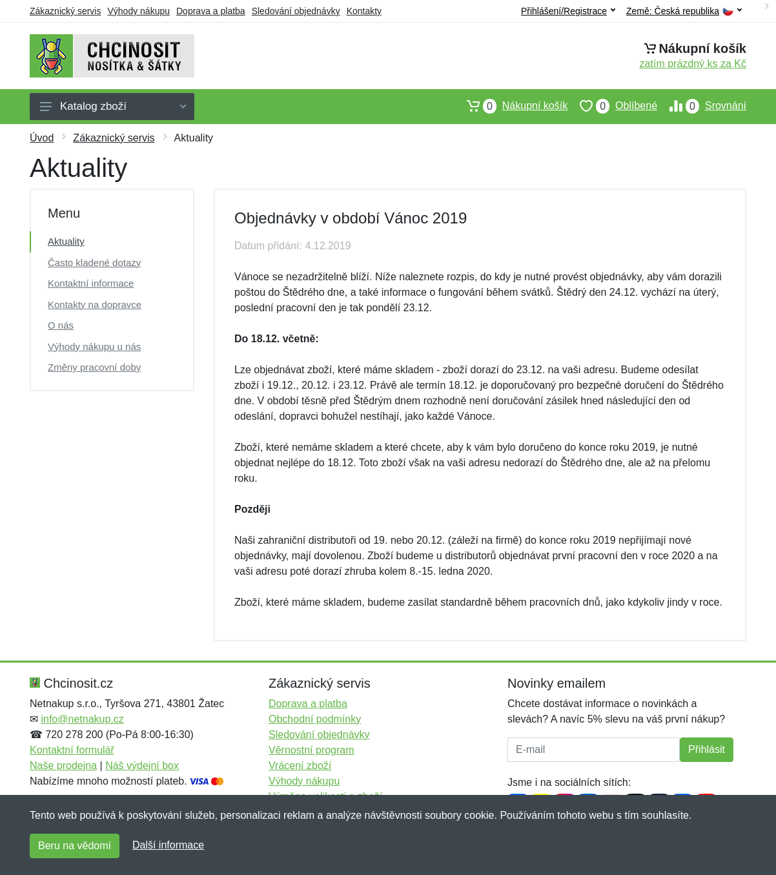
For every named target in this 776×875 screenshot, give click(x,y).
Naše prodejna (63, 765)
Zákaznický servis (65, 11)
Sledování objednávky (296, 11)
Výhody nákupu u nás (94, 346)
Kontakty (364, 11)
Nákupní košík (510, 105)
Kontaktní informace (91, 283)
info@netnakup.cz (82, 719)
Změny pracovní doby (94, 367)
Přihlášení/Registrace (568, 10)
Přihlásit (706, 749)
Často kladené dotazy (94, 262)
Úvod (42, 137)
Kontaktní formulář (72, 750)
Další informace (168, 844)
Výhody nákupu (138, 11)
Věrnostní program (311, 750)
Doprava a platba (210, 11)
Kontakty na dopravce (94, 304)
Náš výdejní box (142, 765)
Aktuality (66, 241)
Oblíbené (612, 105)
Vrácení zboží (300, 765)
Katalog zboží (113, 106)
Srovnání (701, 105)
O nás (61, 325)
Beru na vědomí (74, 845)
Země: (684, 11)
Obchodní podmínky (315, 719)
